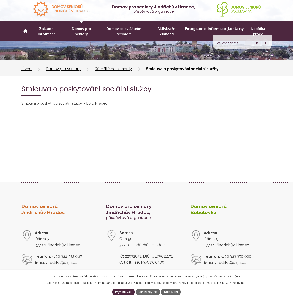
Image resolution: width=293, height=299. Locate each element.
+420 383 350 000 (236, 256)
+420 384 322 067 (67, 256)
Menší (249, 43)
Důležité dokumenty (113, 68)
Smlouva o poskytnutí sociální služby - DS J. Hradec (64, 103)
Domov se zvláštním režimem (123, 31)
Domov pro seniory (63, 68)
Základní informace (47, 31)
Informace (217, 29)
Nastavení (174, 292)
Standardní (257, 43)
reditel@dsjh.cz (63, 262)
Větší (265, 43)
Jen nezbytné (147, 292)
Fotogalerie (195, 29)
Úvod (26, 68)
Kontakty (236, 29)
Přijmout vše (120, 292)
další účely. (233, 275)
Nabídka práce (258, 31)
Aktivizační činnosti (166, 31)
